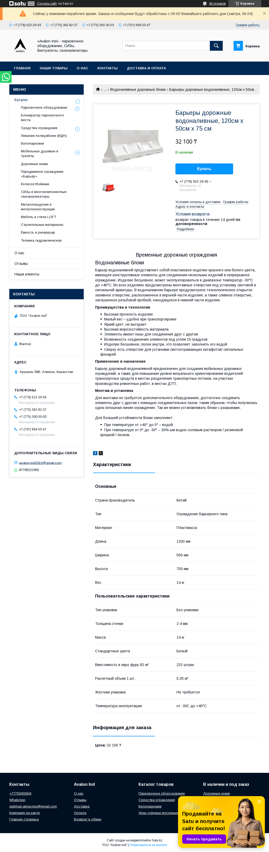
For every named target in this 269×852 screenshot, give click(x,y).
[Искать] (216, 46)
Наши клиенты (26, 274)
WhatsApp (17, 800)
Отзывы (21, 263)
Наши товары (53, 68)
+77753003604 (20, 793)
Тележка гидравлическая (41, 240)
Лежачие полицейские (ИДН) (44, 136)
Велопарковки (32, 143)
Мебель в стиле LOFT (38, 217)
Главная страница (24, 819)
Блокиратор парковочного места (42, 117)
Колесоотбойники (35, 184)
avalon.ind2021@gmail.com (40, 463)
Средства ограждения (39, 128)
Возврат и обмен (87, 819)
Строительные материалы (42, 225)
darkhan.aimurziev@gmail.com (33, 806)
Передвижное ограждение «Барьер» (42, 174)
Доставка (81, 806)
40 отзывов (217, 3)
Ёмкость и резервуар (38, 232)
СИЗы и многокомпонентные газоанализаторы (43, 194)
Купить (204, 169)
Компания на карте (24, 813)
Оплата (80, 813)
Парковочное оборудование (44, 107)
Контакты (107, 68)
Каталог (21, 100)
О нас (82, 68)
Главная (22, 68)
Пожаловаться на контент (148, 845)
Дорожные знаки (34, 164)
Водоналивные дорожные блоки (138, 89)
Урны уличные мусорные (158, 813)
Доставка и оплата (146, 68)
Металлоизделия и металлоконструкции (38, 207)
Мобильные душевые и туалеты (39, 153)
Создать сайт (47, 3)
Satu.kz (157, 840)
